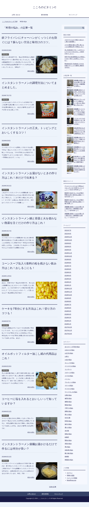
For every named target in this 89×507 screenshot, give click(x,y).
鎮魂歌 (67, 457)
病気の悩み (68, 434)
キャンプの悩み (69, 363)
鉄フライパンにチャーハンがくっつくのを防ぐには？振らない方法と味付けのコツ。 (29, 42)
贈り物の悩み (69, 453)
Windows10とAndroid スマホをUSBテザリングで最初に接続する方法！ (74, 66)
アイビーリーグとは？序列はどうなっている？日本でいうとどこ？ (74, 188)
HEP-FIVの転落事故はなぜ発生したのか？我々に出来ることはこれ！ (75, 59)
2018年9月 (68, 298)
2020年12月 (68, 237)
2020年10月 (68, 240)
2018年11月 (68, 292)
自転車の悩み (69, 450)
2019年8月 (68, 263)
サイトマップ (73, 15)
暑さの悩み (68, 428)
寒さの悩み (68, 415)
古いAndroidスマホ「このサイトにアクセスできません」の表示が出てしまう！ (75, 52)
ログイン (69, 473)
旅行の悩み (68, 424)
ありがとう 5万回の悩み (72, 347)
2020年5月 (68, 247)
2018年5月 (68, 311)
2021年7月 (68, 231)
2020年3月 (68, 250)
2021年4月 (68, 234)
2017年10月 (68, 334)
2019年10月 (68, 256)
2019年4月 (68, 276)
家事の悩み (68, 412)
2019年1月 (68, 285)
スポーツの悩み (69, 373)
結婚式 (67, 437)
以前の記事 (52, 491)
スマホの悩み (69, 376)
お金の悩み (68, 360)
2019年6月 (68, 269)
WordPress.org (71, 481)
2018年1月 (68, 324)
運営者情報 (44, 15)
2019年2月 (68, 282)
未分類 (67, 431)
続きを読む (31, 76)
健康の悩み (68, 402)
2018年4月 (68, 315)
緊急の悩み (68, 441)
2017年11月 (68, 331)
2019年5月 (68, 273)
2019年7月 (68, 266)
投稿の (70, 476)
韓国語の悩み (69, 460)
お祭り (67, 357)
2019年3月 (68, 279)
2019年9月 (68, 260)
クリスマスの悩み (70, 366)
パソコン (67, 379)
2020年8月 (68, 244)
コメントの (72, 478)
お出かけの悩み (69, 350)
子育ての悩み (69, 408)
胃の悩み (67, 447)
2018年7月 (68, 305)
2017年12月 (68, 327)
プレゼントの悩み (70, 382)
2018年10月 (68, 295)
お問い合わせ (16, 15)
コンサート (68, 370)
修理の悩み (68, 399)
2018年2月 (68, 321)
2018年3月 (68, 318)
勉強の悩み (68, 405)
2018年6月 (68, 308)
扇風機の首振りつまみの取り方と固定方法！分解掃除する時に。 (74, 209)
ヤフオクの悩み (69, 389)
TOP (9, 22)
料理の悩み (5, 59)
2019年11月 (68, 253)
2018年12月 (68, 289)
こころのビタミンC (44, 7)
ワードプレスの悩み (71, 392)
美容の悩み (68, 444)
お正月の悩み (69, 353)
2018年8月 (68, 302)
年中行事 (67, 418)
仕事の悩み (68, 395)
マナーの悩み (69, 386)
